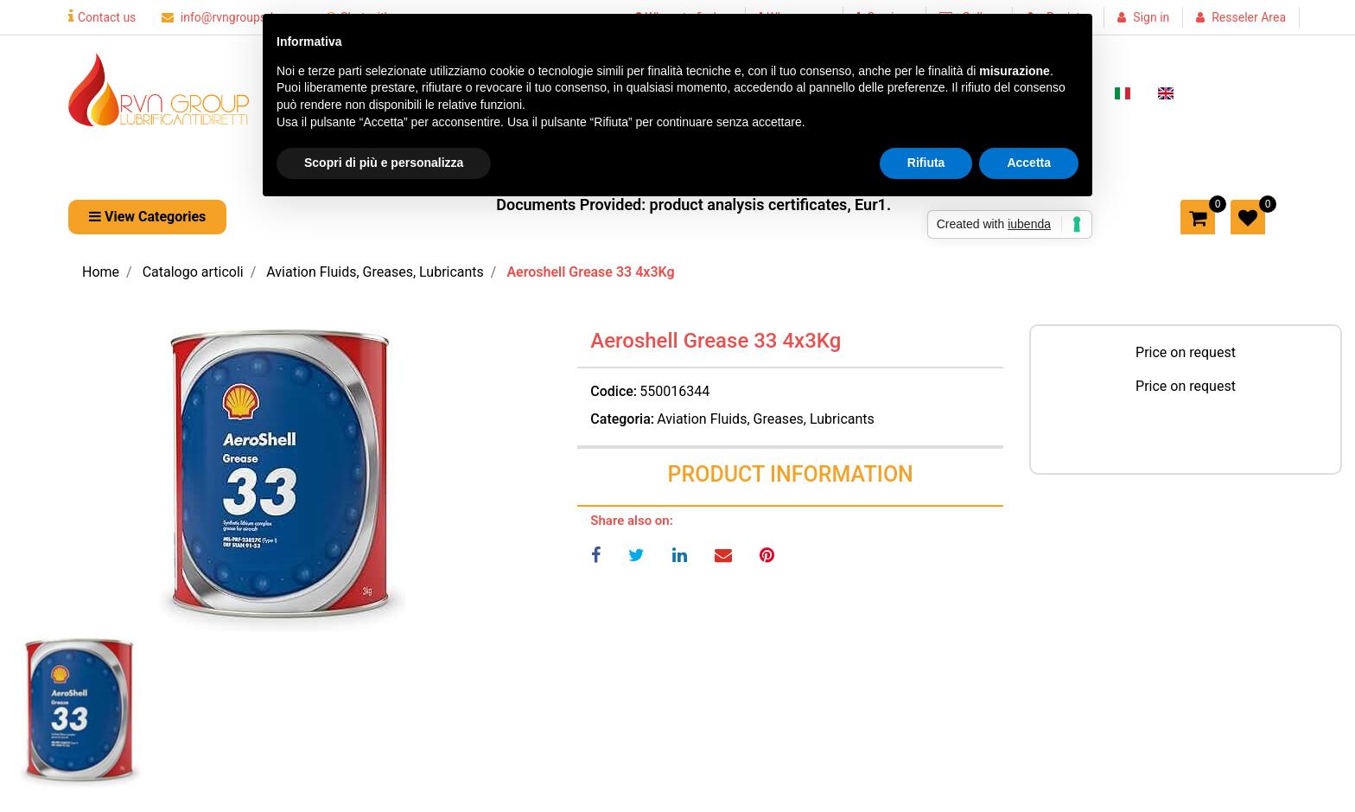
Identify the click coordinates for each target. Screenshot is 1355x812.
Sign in (1151, 17)
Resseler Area (1249, 17)
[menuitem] (1122, 91)
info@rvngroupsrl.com (231, 17)
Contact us (102, 17)
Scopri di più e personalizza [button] (383, 162)
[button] (282, 480)
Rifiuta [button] (926, 162)
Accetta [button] (1029, 162)
